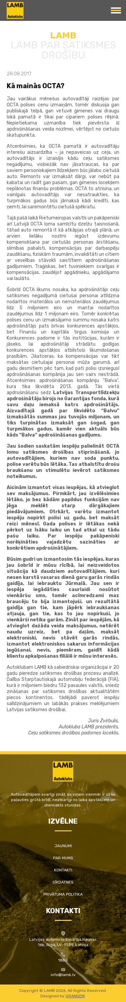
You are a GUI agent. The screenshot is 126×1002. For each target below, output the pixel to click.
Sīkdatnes (63, 882)
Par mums (63, 858)
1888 (63, 960)
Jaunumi (63, 845)
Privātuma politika (63, 894)
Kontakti (63, 870)
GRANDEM (75, 996)
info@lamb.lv (63, 974)
